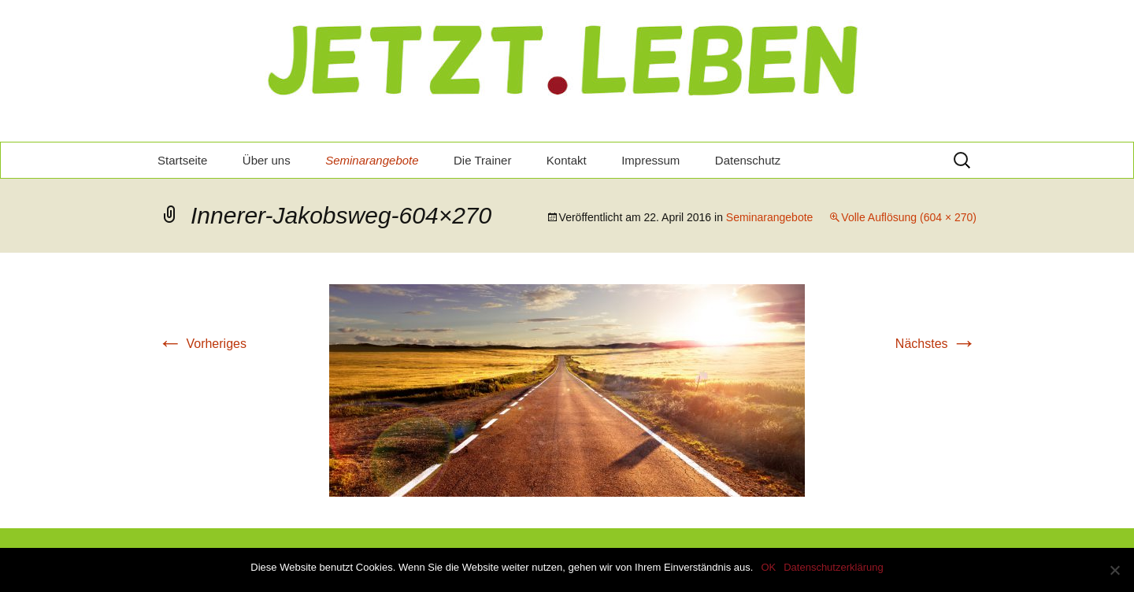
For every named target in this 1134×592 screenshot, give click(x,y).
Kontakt (567, 160)
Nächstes (935, 343)
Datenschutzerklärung (833, 567)
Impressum (650, 160)
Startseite (182, 160)
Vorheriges (202, 343)
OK (768, 567)
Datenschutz (747, 160)
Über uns (267, 160)
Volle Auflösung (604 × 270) (908, 217)
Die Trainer (482, 160)
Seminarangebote (371, 160)
